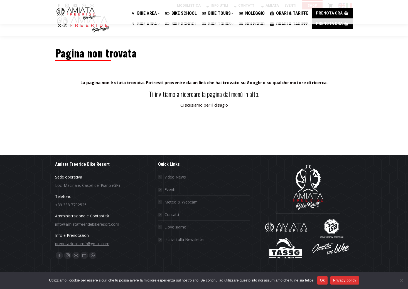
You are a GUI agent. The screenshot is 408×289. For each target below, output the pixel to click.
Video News (175, 177)
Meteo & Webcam (181, 202)
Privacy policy (344, 280)
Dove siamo (175, 227)
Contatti (171, 214)
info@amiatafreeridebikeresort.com (87, 224)
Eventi (169, 189)
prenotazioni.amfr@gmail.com (82, 243)
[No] (401, 280)
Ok (322, 280)
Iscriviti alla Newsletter (184, 239)
